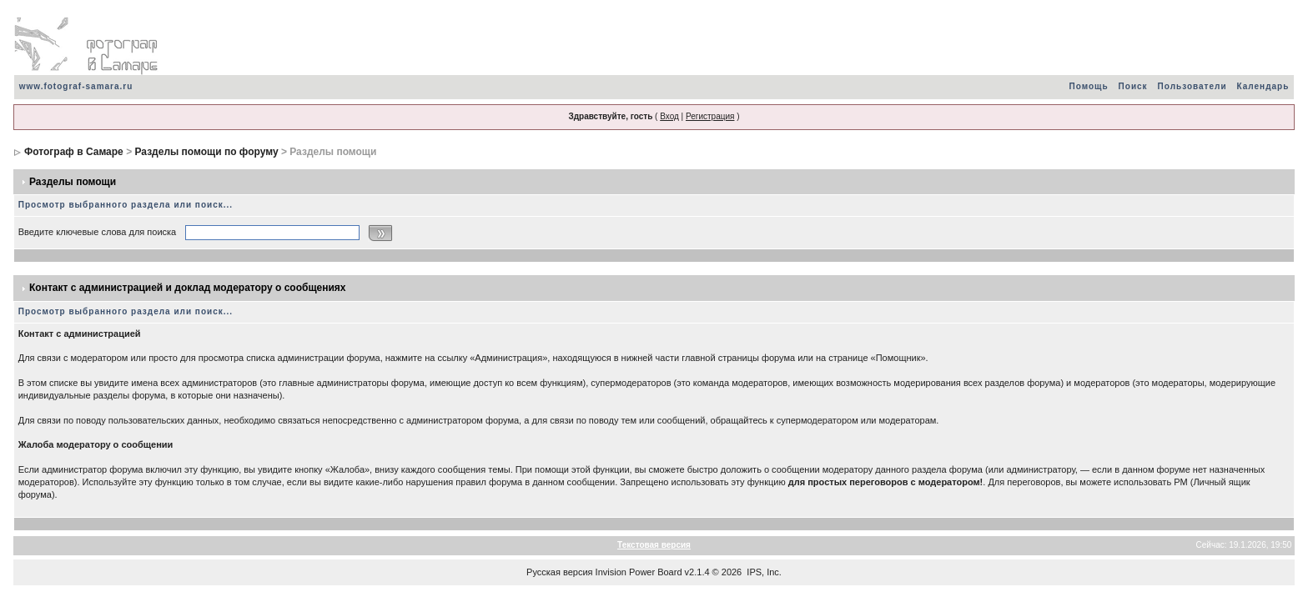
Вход (669, 116)
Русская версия (559, 572)
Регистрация (710, 116)
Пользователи (1192, 86)
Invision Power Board (639, 572)
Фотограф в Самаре (73, 152)
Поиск (1133, 86)
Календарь (1263, 86)
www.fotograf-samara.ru (76, 86)
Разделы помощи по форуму (206, 152)
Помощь (1088, 86)
